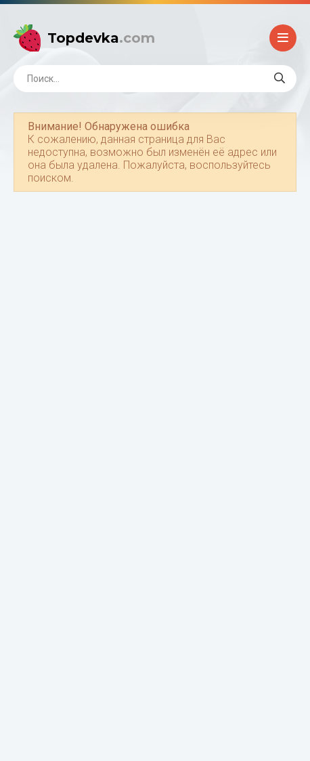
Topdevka (101, 38)
